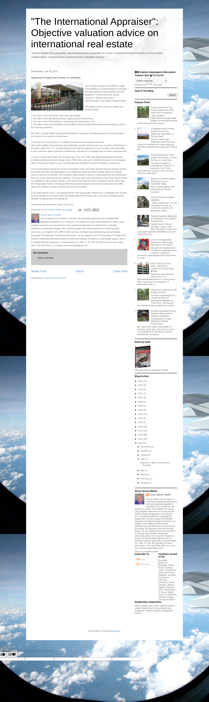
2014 (140, 426)
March (144, 474)
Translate (154, 85)
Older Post (120, 271)
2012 (140, 434)
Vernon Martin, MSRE (160, 495)
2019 (140, 406)
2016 (140, 418)
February (145, 478)
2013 (140, 430)
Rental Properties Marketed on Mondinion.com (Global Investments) (164, 218)
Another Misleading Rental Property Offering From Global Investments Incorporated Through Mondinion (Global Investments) (163, 317)
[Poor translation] (12, 654)
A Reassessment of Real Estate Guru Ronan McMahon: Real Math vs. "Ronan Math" (162, 132)
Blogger (117, 631)
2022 (140, 393)
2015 (140, 422)
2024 (140, 385)
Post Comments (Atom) (55, 278)
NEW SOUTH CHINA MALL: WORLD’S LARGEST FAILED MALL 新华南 (163, 267)
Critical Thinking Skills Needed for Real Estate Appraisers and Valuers (162, 242)
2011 (140, 439)
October (145, 451)
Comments (143, 564)
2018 (140, 410)
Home (80, 271)
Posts (141, 559)
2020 (140, 402)
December (146, 446)
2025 (140, 381)
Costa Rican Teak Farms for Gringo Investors (164, 291)
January (145, 483)
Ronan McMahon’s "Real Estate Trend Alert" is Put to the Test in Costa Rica (164, 157)
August (144, 455)
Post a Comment (45, 258)
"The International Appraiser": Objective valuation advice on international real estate (94, 32)
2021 (140, 397)
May (143, 470)
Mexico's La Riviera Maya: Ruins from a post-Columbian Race (163, 181)
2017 (140, 414)
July (143, 459)
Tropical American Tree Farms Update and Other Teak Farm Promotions (162, 110)
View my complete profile (146, 551)
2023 (140, 389)
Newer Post (38, 271)
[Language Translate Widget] (151, 80)
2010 (140, 443)
